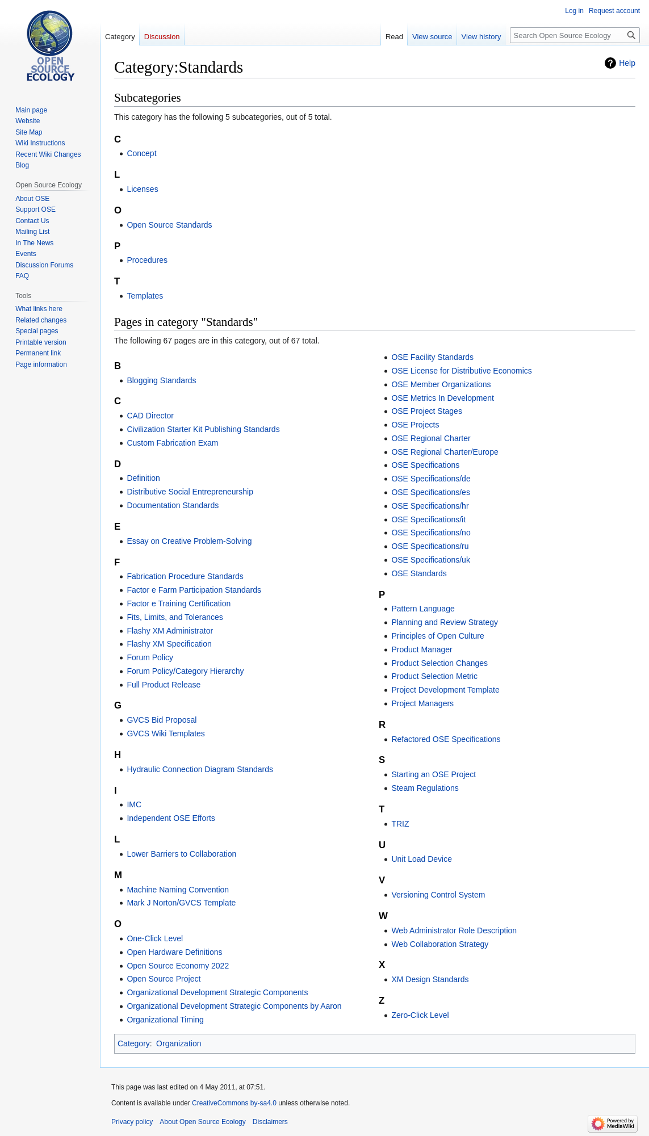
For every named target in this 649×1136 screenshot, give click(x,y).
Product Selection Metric (434, 676)
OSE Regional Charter (430, 438)
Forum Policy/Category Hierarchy (185, 671)
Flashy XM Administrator (170, 630)
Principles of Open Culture (437, 635)
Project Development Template (445, 689)
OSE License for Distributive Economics (461, 370)
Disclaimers (270, 1122)
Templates (145, 295)
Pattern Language (422, 608)
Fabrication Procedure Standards (185, 576)
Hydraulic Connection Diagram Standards (200, 769)
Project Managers (422, 703)
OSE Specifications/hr (429, 505)
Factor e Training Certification (179, 603)
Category (134, 1043)
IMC (134, 804)
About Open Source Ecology (202, 1122)
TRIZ (400, 823)
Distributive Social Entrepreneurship (190, 491)
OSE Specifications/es (430, 492)
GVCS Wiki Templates (165, 733)
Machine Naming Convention (178, 889)
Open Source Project (163, 978)
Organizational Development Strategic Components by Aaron (234, 1006)
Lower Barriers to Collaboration (181, 853)
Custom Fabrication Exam (172, 442)
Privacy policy (132, 1122)
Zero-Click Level (420, 1015)
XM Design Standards (429, 979)
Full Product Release (163, 684)
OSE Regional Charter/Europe (444, 451)
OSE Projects (415, 424)
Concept (141, 153)
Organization (178, 1043)
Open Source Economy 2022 (178, 965)
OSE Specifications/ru (429, 546)
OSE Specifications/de (430, 478)
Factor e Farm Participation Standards (194, 589)
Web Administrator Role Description (454, 930)
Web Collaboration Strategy (439, 944)
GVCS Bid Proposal (161, 719)
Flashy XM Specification (169, 643)
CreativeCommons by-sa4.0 (234, 1103)
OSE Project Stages (426, 411)
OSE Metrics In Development (442, 398)
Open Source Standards (169, 224)
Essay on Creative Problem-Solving (189, 541)
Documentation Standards (173, 505)
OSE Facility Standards (432, 357)
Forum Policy (150, 657)
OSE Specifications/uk (430, 559)
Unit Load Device (421, 858)
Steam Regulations (424, 788)
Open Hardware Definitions (174, 952)
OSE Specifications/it (428, 519)
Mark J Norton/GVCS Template (181, 902)
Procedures (147, 260)
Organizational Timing (165, 1019)
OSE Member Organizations (441, 384)
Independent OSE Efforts (171, 818)
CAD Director (150, 415)
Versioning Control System (438, 894)
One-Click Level (155, 938)
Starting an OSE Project (433, 774)
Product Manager (421, 649)
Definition (143, 478)
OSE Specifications (425, 465)
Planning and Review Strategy (444, 622)
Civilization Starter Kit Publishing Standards (203, 429)
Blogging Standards (161, 380)
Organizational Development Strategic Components (217, 992)
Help (627, 63)
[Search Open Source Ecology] (575, 35)
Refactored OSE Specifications (445, 739)
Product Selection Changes (439, 663)
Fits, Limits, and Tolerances (175, 617)
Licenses (142, 189)
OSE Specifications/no (430, 532)
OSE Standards (418, 573)
